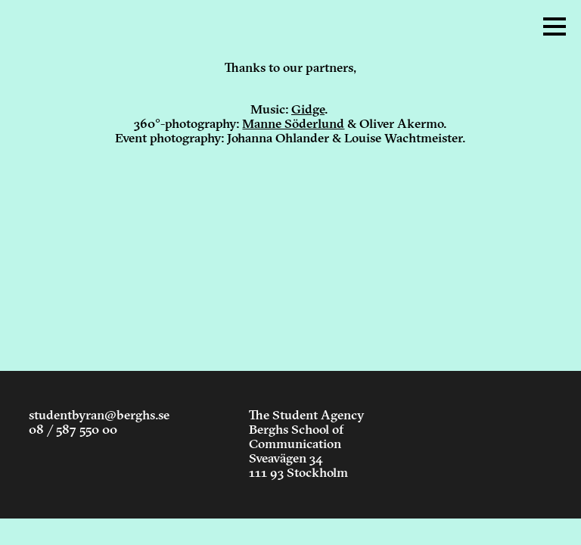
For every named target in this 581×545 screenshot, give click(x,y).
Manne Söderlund (293, 124)
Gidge (308, 110)
